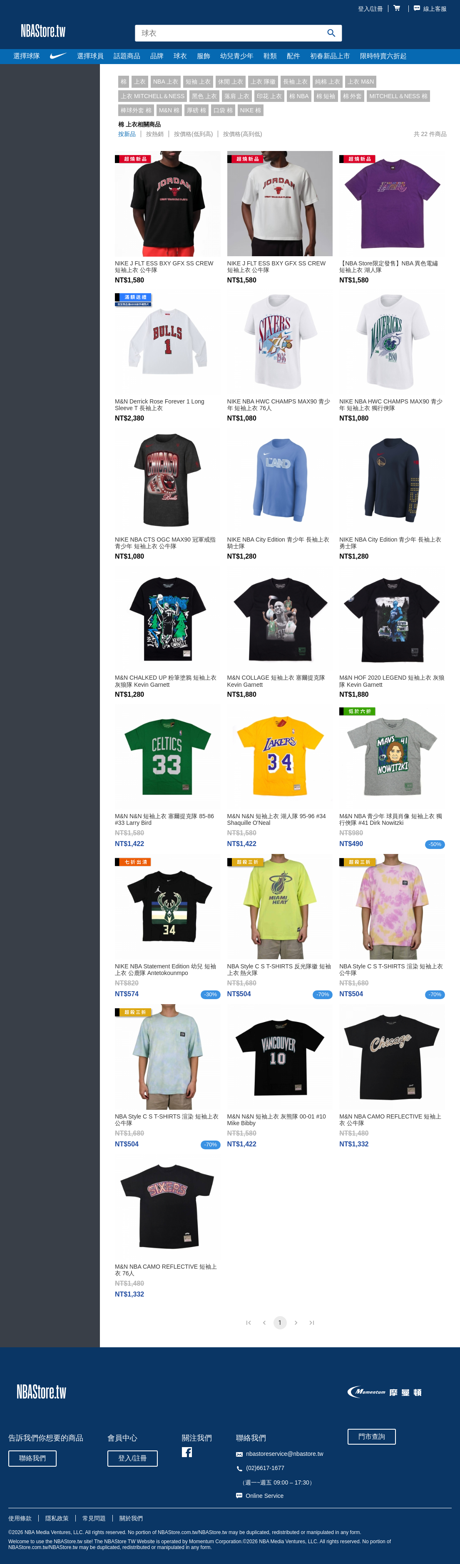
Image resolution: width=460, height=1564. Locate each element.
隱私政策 (57, 1518)
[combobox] (238, 33)
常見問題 (94, 1518)
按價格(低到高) (193, 134)
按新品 (127, 134)
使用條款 (20, 1518)
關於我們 (131, 1518)
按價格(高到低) (242, 134)
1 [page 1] (280, 1322)
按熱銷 (155, 134)
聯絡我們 (32, 1458)
